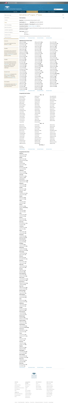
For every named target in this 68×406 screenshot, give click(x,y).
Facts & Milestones (17, 389)
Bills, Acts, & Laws (8, 15)
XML (63, 17)
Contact (16, 383)
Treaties (6, 20)
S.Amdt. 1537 (30, 26)
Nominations (7, 17)
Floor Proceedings (8, 24)
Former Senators (17, 386)
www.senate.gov (51, 402)
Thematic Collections (39, 389)
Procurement (46, 402)
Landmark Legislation (9, 29)
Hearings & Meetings (17, 395)
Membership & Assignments (18, 393)
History (16, 396)
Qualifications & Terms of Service (19, 387)
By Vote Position (40, 37)
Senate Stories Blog (49, 394)
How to (8, 44)
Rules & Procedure (8, 27)
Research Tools (8, 74)
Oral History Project (49, 392)
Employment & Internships (39, 402)
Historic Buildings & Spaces (50, 389)
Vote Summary (22, 37)
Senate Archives (8, 34)
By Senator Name (31, 37)
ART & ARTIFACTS (38, 382)
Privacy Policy (32, 402)
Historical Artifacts (38, 387)
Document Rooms (10, 54)
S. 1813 (35, 26)
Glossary (9, 76)
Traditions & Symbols (50, 390)
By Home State (49, 37)
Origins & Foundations (50, 386)
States (15, 390)
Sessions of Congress (9, 32)
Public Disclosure (8, 37)
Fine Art (37, 383)
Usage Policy (27, 402)
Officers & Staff (49, 383)
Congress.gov (6, 64)
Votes (6, 22)
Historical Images (38, 386)
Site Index (13, 77)
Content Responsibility (21, 402)
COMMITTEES (17, 392)
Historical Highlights (49, 393)
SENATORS (16, 382)
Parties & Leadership (49, 387)
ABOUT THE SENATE (50, 382)
